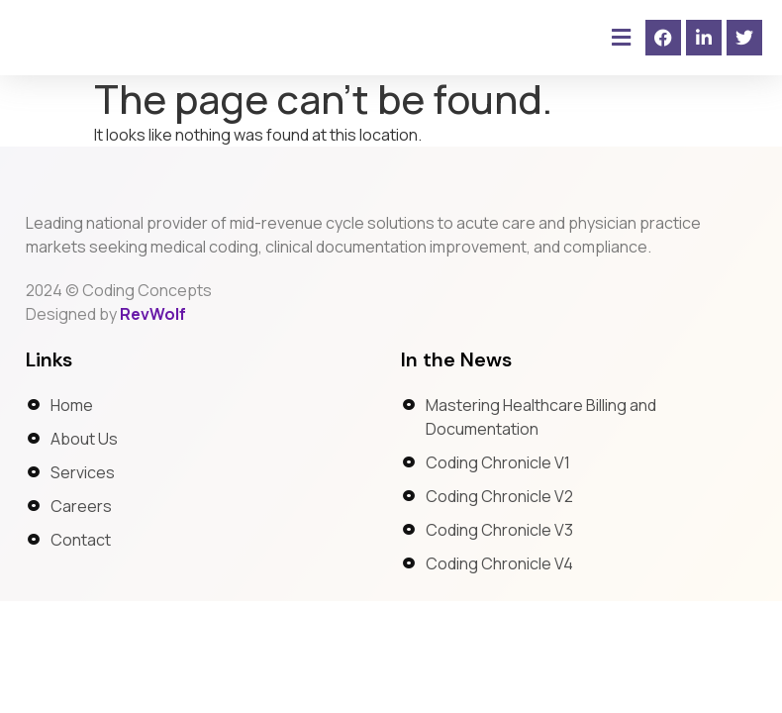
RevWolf (153, 339)
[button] (620, 38)
